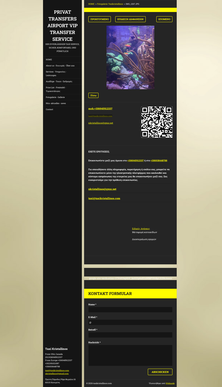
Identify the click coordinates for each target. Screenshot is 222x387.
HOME (49, 59)
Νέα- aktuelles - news (56, 103)
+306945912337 (135, 160)
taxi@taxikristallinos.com (104, 198)
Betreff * (92, 329)
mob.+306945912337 (100, 108)
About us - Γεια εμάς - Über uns (60, 65)
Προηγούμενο (99, 19)
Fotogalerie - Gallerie (55, 97)
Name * (92, 304)
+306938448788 (159, 160)
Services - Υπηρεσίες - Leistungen (56, 73)
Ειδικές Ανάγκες (141, 228)
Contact (49, 109)
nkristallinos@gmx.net (100, 122)
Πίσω (93, 95)
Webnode (170, 383)
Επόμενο (164, 19)
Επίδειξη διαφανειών (130, 19)
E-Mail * (92, 317)
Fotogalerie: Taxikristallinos (110, 4)
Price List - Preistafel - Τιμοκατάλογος (56, 89)
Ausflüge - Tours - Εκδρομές (59, 81)
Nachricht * (94, 342)
